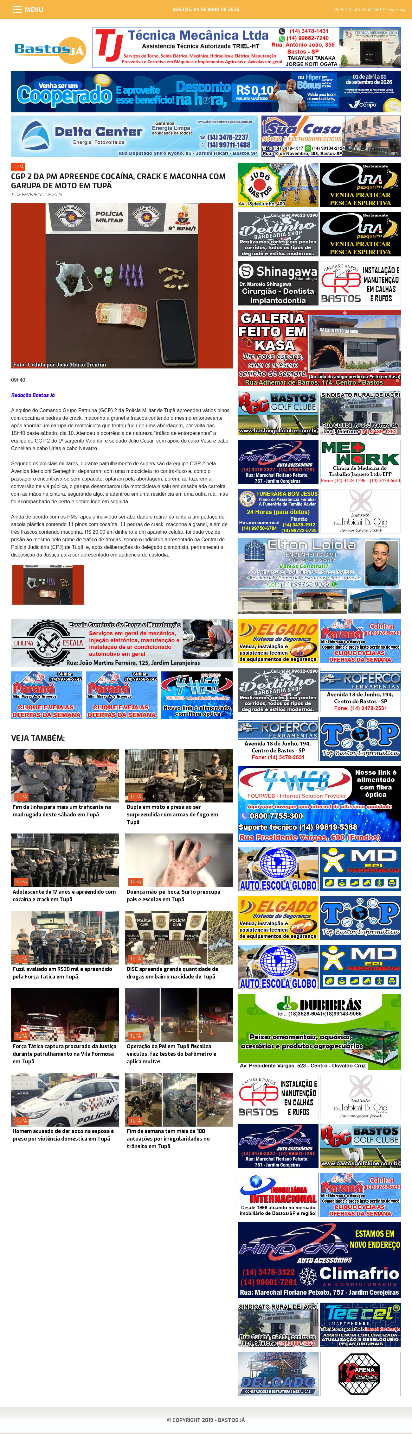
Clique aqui (397, 9)
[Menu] (28, 9)
